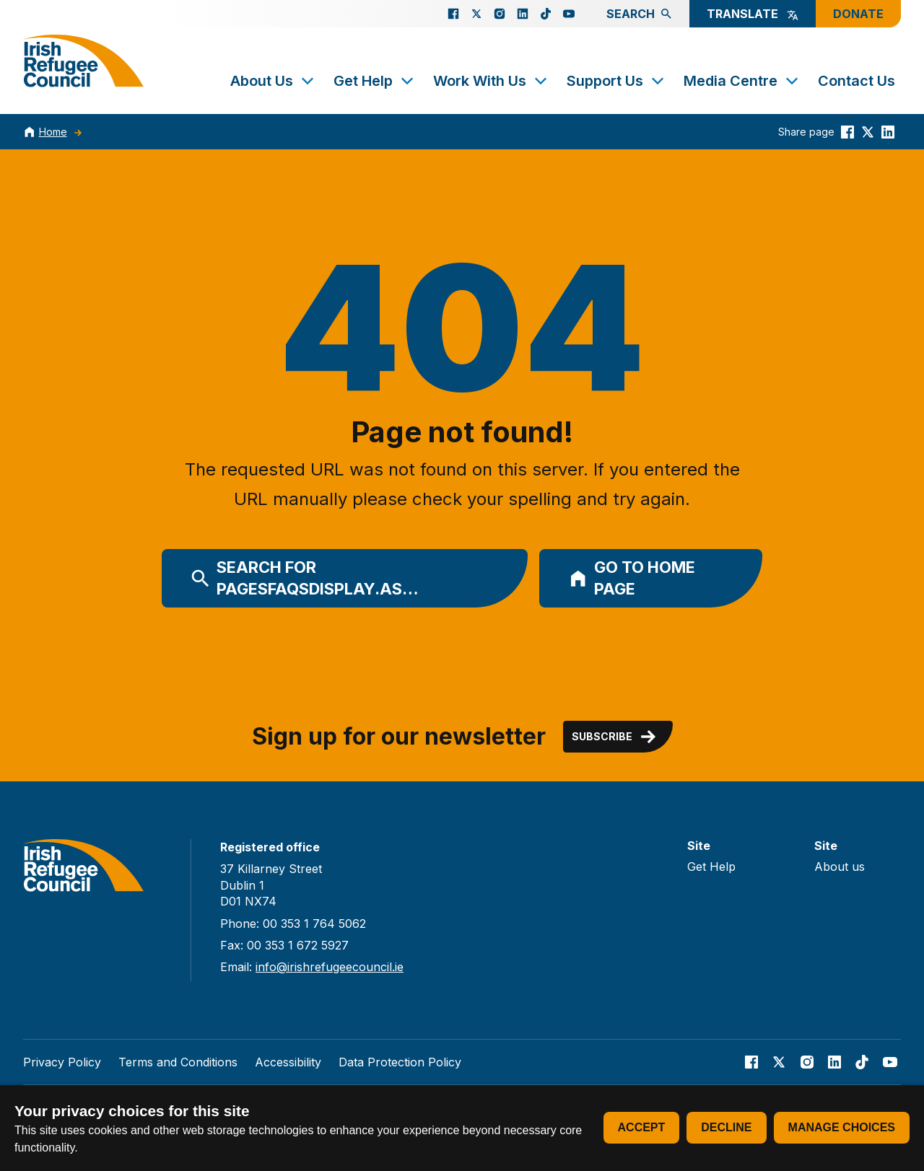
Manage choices (841, 1127)
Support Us (616, 81)
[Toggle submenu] (307, 81)
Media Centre (742, 81)
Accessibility (288, 1062)
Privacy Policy (62, 1062)
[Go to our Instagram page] (499, 13)
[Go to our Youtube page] (569, 13)
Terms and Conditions (177, 1062)
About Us (273, 81)
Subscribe (615, 737)
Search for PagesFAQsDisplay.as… (305, 578)
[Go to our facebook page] (453, 13)
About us (839, 866)
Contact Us (856, 80)
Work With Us (491, 81)
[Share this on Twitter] (867, 131)
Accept (642, 1127)
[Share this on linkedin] (888, 131)
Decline (726, 1127)
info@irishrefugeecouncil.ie (330, 967)
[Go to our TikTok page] (545, 13)
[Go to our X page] (476, 13)
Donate (858, 13)
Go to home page (631, 578)
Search (639, 13)
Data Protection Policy (400, 1062)
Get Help (375, 81)
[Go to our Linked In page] (522, 13)
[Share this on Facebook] (847, 131)
